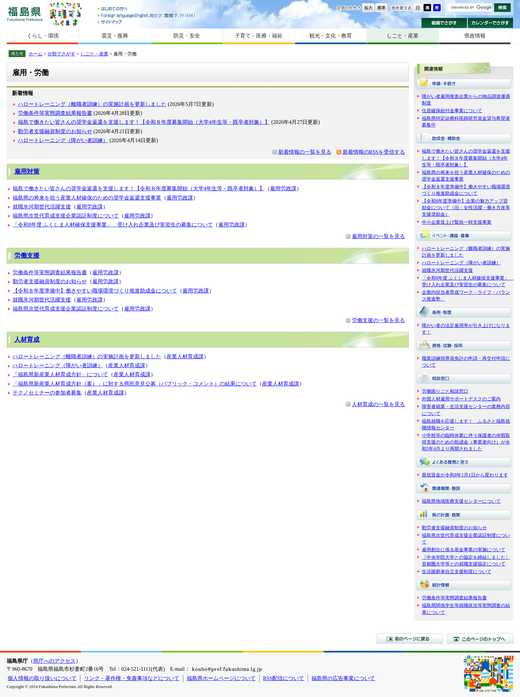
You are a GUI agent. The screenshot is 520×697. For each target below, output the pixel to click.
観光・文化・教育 (330, 36)
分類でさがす (61, 53)
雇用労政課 (283, 188)
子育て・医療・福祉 (259, 36)
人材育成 (26, 339)
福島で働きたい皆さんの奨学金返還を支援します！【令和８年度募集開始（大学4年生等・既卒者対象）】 (144, 122)
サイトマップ (147, 22)
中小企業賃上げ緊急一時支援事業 (456, 222)
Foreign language (147, 15)
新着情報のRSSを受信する (374, 152)
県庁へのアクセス (54, 661)
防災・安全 (186, 36)
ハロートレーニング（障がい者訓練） (63, 140)
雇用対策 (26, 171)
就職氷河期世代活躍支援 (42, 207)
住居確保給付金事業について (452, 110)
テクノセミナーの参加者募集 (47, 392)
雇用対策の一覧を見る (378, 236)
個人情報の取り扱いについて (42, 678)
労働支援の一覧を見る (378, 320)
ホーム (35, 53)
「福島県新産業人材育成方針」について (60, 374)
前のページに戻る (410, 638)
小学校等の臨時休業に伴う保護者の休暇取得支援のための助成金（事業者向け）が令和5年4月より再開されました (466, 442)
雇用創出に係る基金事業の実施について (463, 549)
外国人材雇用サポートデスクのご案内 (461, 398)
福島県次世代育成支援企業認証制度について (66, 215)
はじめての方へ (147, 9)
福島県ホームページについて (221, 678)
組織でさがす (444, 23)
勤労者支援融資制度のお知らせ (55, 131)
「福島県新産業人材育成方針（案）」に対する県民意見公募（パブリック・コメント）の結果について (135, 384)
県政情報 (475, 36)
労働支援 (26, 255)
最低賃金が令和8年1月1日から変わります (465, 475)
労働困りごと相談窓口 (445, 391)
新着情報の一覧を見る (304, 152)
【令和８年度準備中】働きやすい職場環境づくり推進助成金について (95, 291)
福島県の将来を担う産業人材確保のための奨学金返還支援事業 (87, 198)
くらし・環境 (43, 36)
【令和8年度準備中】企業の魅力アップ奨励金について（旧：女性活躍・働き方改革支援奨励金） (466, 207)
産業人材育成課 (185, 356)
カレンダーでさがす (490, 23)
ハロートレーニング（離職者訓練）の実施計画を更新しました (92, 104)
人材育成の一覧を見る (378, 404)
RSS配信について (283, 678)
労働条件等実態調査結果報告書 (55, 113)
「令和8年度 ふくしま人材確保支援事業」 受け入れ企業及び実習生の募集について (113, 224)
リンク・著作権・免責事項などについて (131, 678)
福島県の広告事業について (343, 678)
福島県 (25, 14)
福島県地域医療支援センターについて (461, 501)
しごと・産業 (403, 36)
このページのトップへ (480, 638)
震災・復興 (114, 36)
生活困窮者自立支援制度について (456, 571)
